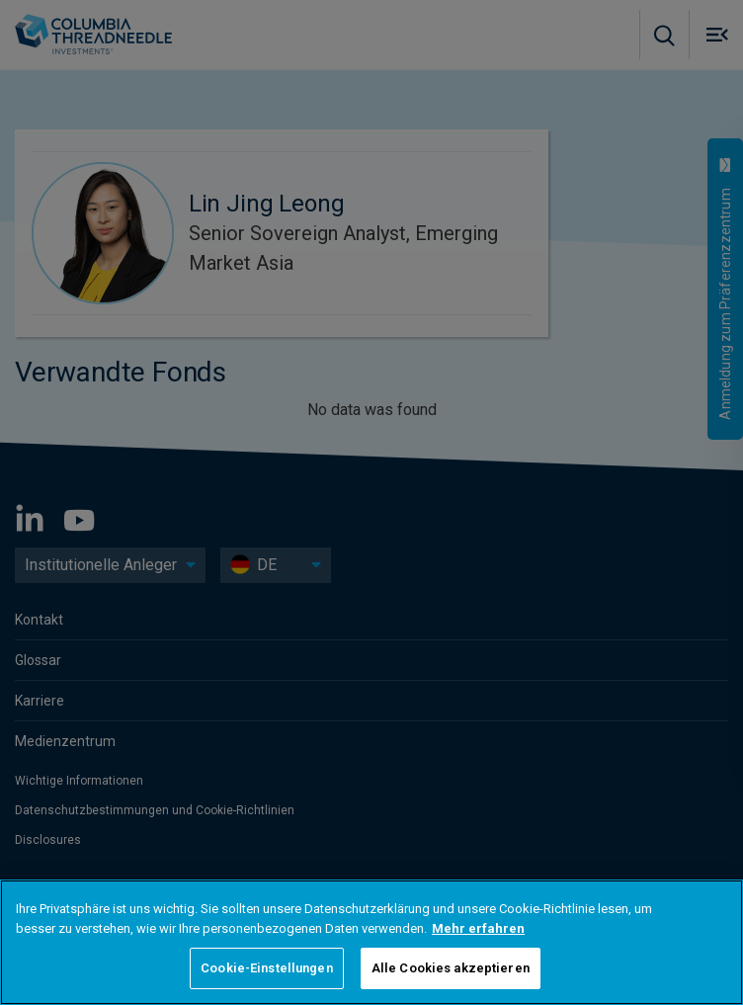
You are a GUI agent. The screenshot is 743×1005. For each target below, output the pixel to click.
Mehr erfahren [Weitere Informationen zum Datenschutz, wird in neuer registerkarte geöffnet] (478, 928)
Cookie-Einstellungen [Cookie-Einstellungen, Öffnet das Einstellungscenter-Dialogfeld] (267, 968)
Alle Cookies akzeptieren (451, 968)
